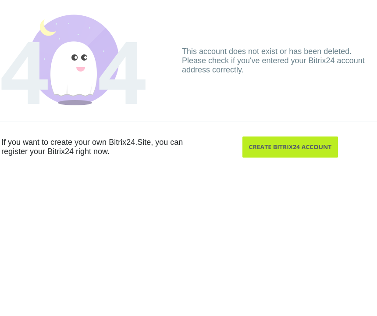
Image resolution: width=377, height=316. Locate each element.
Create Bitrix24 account (290, 147)
